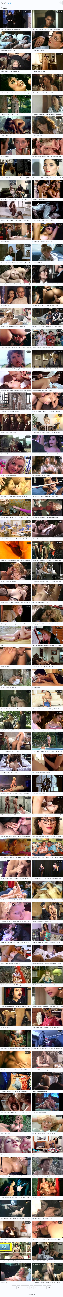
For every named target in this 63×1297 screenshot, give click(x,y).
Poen (5, 3)
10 (49, 1287)
